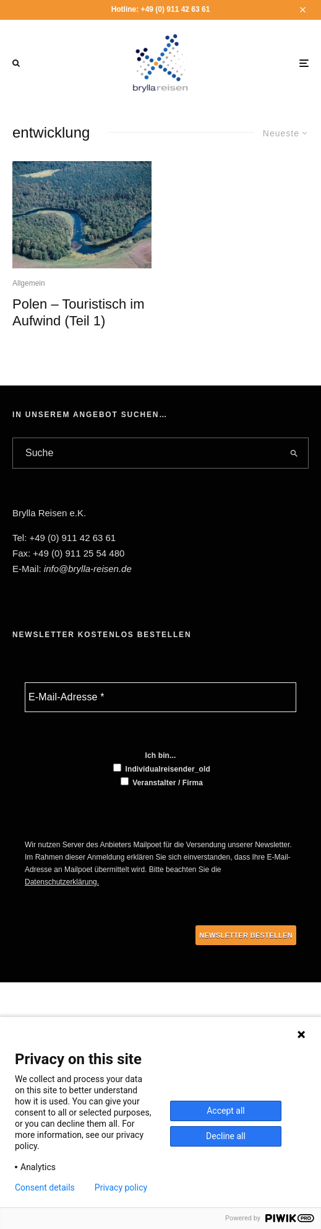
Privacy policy (121, 1187)
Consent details (45, 1187)
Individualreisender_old (161, 768)
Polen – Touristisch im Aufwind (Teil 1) (78, 312)
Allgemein (28, 283)
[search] (294, 453)
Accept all (226, 1111)
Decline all (226, 1136)
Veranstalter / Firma (162, 782)
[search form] (147, 453)
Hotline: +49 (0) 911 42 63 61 (160, 9)
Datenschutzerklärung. (62, 882)
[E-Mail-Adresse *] (160, 697)
